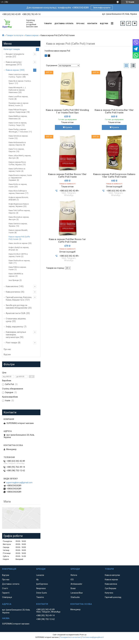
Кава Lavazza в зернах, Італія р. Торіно (19, 75)
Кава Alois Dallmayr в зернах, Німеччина (18, 192)
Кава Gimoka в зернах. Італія (18, 137)
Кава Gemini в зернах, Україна (18, 225)
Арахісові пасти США (15, 313)
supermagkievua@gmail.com (19, 482)
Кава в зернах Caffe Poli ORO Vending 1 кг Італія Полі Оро (67, 111)
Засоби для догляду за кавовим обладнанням (16, 306)
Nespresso (41, 588)
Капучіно (109, 593)
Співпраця (7, 597)
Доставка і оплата (63, 23)
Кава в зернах (32, 35)
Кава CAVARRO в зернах (16, 275)
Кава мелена (12, 286)
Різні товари (11, 342)
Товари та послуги (14, 35)
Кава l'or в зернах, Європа (16, 150)
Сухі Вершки (110, 588)
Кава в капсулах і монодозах (14, 63)
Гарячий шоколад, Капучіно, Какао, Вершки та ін (19, 298)
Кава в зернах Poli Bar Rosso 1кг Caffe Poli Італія (67, 240)
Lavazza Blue (77, 593)
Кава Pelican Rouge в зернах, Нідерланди (18, 111)
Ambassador (76, 584)
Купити (68, 127)
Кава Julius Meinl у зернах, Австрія (20, 156)
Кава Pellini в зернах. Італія (17, 268)
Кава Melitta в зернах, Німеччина (18, 117)
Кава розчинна (13, 292)
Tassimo (40, 597)
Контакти (92, 23)
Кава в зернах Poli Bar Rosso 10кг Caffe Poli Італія (67, 175)
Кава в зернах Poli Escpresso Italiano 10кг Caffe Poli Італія (114, 175)
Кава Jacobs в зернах (18, 243)
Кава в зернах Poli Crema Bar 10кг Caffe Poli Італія (114, 111)
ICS (72, 579)
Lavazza (40, 575)
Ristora (74, 575)
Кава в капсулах (112, 575)
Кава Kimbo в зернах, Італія (18, 185)
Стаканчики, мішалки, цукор (16, 320)
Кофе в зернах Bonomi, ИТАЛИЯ (19, 198)
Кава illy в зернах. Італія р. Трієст (20, 82)
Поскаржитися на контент (70, 637)
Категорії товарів (12, 49)
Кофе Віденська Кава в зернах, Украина (19, 205)
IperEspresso (42, 584)
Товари (48, 23)
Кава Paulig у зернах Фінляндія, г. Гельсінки (18, 130)
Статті (5, 588)
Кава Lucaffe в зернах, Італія (18, 97)
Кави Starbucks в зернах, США (19, 261)
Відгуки (104, 23)
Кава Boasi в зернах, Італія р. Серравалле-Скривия (20, 177)
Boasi (73, 588)
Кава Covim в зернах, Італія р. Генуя (18, 124)
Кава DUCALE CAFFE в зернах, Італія (18, 255)
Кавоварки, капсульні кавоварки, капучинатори (16, 334)
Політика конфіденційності (93, 637)
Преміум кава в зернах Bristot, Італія (18, 104)
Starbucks (75, 597)
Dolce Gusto (41, 593)
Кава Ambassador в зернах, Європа (17, 143)
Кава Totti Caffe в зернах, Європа (19, 211)
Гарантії (6, 593)
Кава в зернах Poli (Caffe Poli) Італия (19, 238)
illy (37, 579)
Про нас (80, 23)
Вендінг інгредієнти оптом (15, 55)
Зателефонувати (101, 7)
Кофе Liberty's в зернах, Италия (19, 248)
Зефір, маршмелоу (14, 326)
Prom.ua (83, 635)
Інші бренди (14, 280)
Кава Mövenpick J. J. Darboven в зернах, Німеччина (17, 89)
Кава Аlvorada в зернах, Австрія (19, 218)
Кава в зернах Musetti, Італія (18, 231)
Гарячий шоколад (113, 597)
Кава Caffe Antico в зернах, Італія (17, 170)
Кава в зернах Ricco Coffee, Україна (17, 163)
